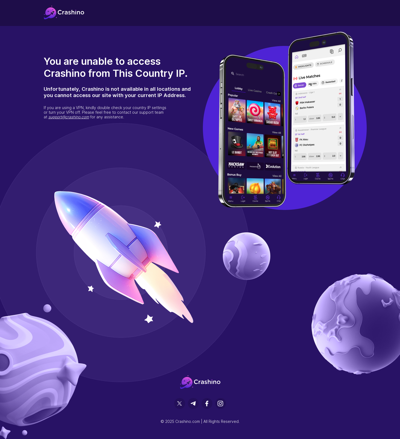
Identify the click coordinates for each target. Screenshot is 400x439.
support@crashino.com (68, 117)
